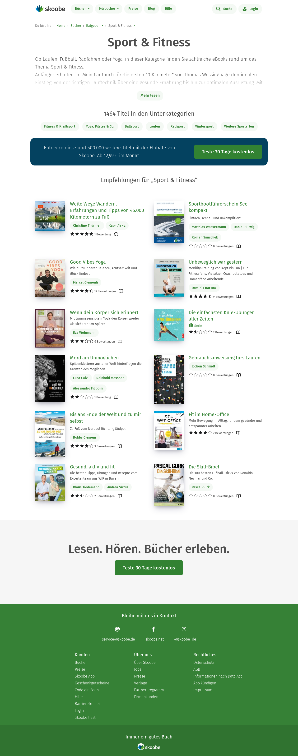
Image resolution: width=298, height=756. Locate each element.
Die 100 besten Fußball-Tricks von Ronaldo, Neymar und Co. (221, 476)
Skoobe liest (85, 717)
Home (60, 26)
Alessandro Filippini (88, 388)
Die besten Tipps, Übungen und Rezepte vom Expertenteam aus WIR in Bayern (103, 476)
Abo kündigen (204, 683)
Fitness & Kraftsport (59, 126)
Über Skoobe (145, 662)
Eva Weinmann (84, 333)
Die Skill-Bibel (204, 467)
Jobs (137, 669)
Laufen (154, 126)
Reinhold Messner (110, 378)
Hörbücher (107, 9)
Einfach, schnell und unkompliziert (215, 218)
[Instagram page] (185, 634)
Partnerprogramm (149, 690)
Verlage (140, 683)
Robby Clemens (85, 437)
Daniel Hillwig (244, 227)
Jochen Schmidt (203, 366)
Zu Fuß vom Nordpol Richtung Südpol (98, 429)
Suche (224, 8)
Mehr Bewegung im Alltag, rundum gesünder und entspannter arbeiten (225, 423)
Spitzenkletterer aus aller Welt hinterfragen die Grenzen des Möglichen (106, 366)
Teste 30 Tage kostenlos (228, 152)
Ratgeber (93, 26)
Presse (139, 676)
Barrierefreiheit (88, 703)
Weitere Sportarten (239, 126)
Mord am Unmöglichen (94, 358)
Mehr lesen (150, 95)
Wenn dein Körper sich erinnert (104, 312)
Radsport (178, 126)
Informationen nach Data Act (217, 676)
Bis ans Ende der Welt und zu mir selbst (105, 418)
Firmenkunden (146, 697)
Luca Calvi (80, 378)
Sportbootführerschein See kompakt (218, 207)
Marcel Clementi (85, 282)
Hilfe (168, 9)
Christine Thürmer (87, 226)
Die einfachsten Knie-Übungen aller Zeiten (222, 316)
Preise (133, 9)
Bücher (81, 9)
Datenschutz (203, 662)
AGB (196, 669)
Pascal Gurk (201, 487)
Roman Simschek (205, 237)
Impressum (202, 690)
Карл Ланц (117, 226)
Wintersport (204, 126)
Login (250, 8)
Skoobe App (85, 676)
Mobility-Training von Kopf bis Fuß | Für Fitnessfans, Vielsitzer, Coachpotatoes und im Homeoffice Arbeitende (223, 273)
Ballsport (132, 126)
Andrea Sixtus (117, 487)
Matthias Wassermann (209, 227)
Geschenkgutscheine (92, 683)
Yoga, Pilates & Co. (100, 126)
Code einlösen (87, 690)
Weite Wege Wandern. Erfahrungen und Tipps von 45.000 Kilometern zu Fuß (107, 210)
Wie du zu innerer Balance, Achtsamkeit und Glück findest (103, 271)
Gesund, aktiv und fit (92, 467)
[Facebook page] (154, 634)
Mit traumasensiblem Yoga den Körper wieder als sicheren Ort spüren (104, 321)
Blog (151, 9)
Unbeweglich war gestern (216, 262)
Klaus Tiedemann (86, 487)
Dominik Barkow (204, 288)
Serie (195, 325)
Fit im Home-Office (209, 414)
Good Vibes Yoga (88, 262)
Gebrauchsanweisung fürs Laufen (225, 358)
